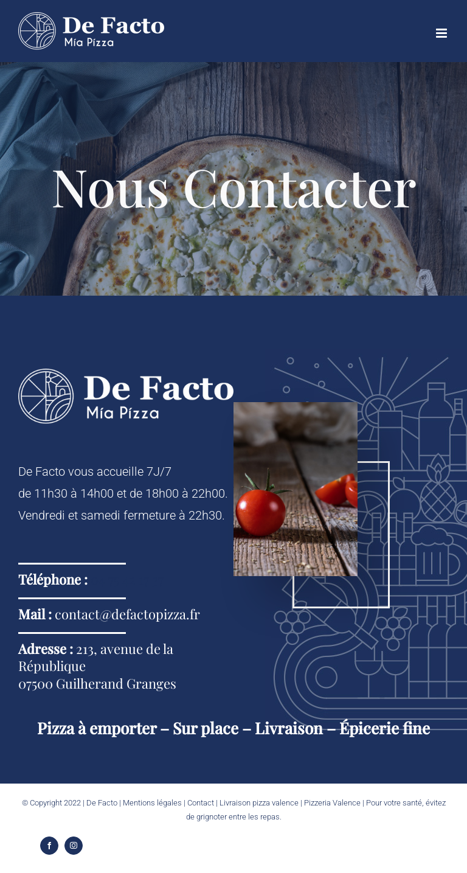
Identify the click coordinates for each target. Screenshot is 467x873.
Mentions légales (152, 802)
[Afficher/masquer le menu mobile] (442, 33)
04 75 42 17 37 (127, 579)
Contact (200, 802)
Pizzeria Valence (332, 802)
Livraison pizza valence (259, 802)
